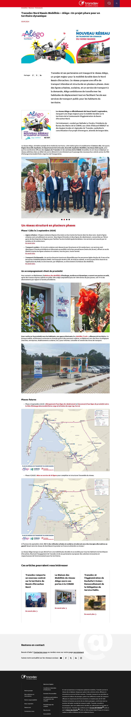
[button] (23, 188)
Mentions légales (48, 684)
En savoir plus (30, 243)
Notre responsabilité (30, 700)
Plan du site (46, 710)
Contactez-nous (40, 652)
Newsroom (27, 707)
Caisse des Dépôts (72, 710)
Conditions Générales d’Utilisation (49, 689)
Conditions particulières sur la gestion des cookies (50, 699)
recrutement (78, 652)
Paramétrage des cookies (48, 705)
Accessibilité (47, 714)
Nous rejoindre (28, 704)
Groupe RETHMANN (97, 708)
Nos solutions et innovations (29, 695)
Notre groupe (28, 690)
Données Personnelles (49, 693)
